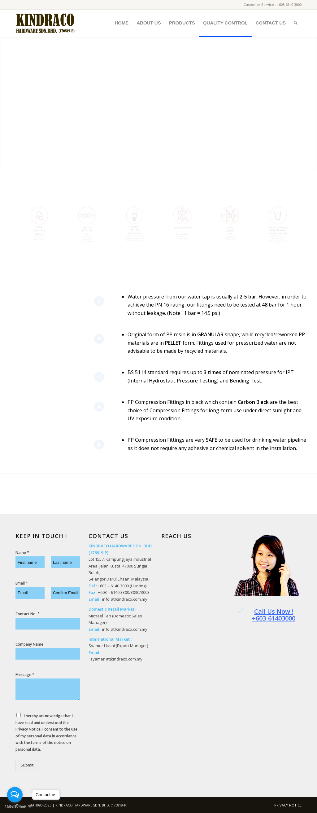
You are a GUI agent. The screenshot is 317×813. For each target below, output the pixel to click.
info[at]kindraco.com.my (124, 599)
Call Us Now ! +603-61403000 (273, 614)
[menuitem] (121, 23)
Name (22, 552)
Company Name (29, 644)
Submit (26, 765)
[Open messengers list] (15, 794)
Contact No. (27, 613)
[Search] (296, 23)
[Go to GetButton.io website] (15, 807)
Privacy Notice (28, 729)
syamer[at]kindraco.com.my (116, 659)
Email (21, 583)
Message (24, 674)
